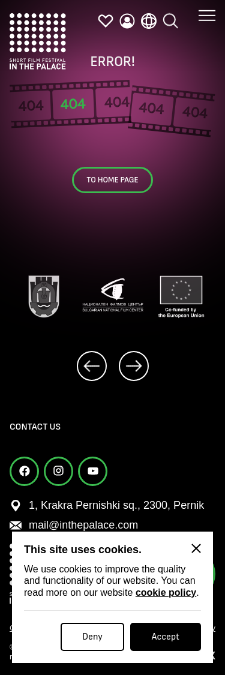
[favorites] (105, 21)
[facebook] (24, 471)
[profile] (127, 21)
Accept (165, 637)
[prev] (92, 366)
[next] (134, 366)
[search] (170, 16)
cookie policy (166, 592)
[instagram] (58, 471)
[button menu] (207, 6)
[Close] (196, 548)
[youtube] (92, 471)
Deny (92, 637)
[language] (149, 20)
